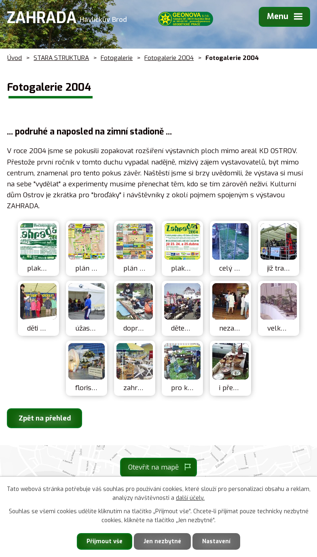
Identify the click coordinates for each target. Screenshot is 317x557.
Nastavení (216, 541)
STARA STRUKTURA (61, 58)
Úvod (14, 58)
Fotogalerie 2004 (169, 58)
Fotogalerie (117, 58)
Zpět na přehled (45, 418)
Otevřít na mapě (153, 467)
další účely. (190, 498)
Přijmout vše (105, 541)
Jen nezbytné (162, 541)
